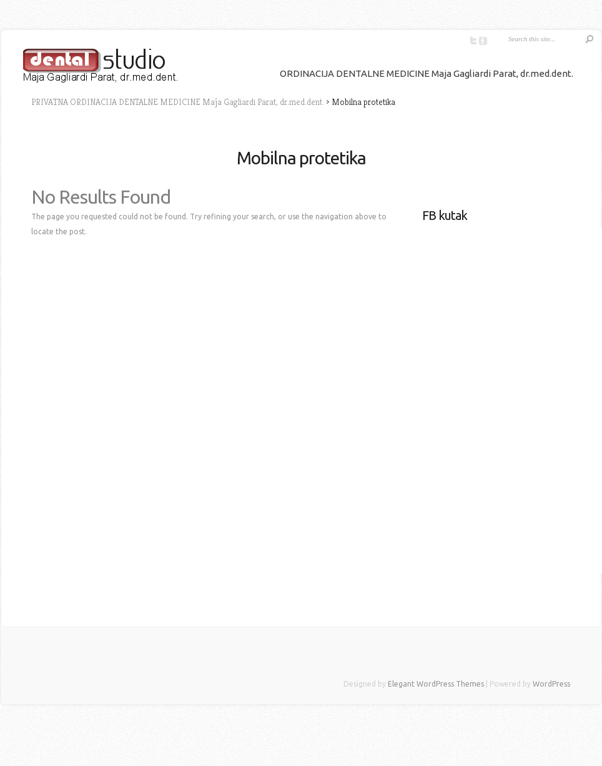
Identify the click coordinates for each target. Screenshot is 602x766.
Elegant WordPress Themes (436, 684)
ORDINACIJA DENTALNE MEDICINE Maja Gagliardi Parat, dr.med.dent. (426, 73)
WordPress (551, 684)
